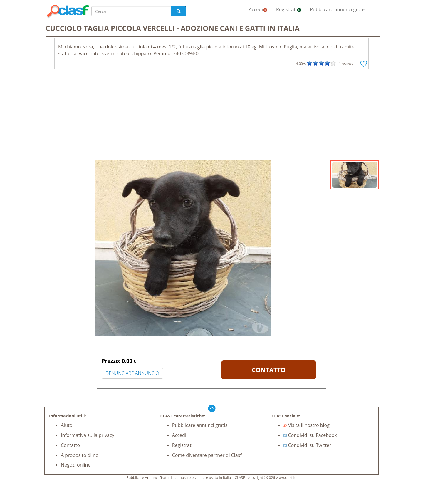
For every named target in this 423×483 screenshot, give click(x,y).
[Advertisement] (211, 116)
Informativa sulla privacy (87, 435)
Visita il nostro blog (306, 425)
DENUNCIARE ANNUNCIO (132, 373)
